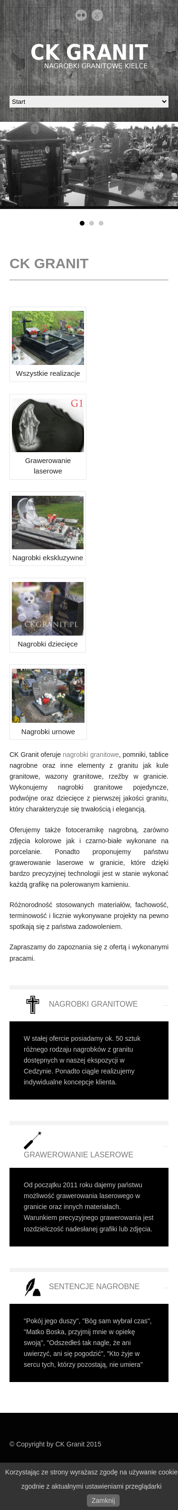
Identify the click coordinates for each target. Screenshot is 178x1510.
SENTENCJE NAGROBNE (94, 1287)
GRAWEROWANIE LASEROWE (78, 1155)
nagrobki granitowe (91, 754)
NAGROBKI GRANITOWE (93, 1004)
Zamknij (103, 1500)
